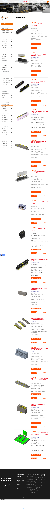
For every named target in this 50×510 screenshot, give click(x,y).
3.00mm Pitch (4, 141)
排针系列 (4, 54)
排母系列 (4, 56)
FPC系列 (3, 123)
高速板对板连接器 (5, 32)
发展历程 (28, 481)
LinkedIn (5, 485)
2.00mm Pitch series (6, 80)
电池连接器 (4, 69)
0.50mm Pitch (4, 37)
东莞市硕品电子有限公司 (7, 479)
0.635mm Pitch (5, 39)
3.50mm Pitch (4, 143)
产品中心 (32, 474)
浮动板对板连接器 (5, 30)
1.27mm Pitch (4, 47)
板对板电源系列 (5, 65)
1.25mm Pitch (4, 45)
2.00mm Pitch (4, 49)
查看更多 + (45, 48)
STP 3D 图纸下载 (34, 47)
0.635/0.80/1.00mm (5, 128)
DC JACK (4, 117)
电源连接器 (32, 479)
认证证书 (28, 479)
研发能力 (28, 487)
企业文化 (28, 482)
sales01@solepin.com (20, 489)
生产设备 (28, 484)
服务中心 (45, 475)
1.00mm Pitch (4, 43)
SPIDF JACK (4, 121)
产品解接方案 (37, 475)
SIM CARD (4, 115)
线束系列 (4, 106)
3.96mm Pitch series (6, 86)
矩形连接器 (4, 95)
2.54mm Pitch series (6, 82)
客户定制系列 (4, 110)
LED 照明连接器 (5, 119)
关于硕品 (28, 474)
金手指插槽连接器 (5, 93)
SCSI (3, 97)
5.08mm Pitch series (6, 89)
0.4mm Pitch (4, 34)
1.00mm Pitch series (5, 76)
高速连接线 (4, 108)
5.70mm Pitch (4, 149)
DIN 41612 (4, 58)
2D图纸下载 (33, 44)
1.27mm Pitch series (5, 78)
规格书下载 (39, 44)
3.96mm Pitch (4, 145)
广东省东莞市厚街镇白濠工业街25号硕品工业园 (20, 480)
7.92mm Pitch (4, 152)
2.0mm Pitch (4, 134)
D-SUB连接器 (4, 99)
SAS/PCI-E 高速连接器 (6, 102)
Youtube (8, 485)
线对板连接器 (32, 492)
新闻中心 (42, 475)
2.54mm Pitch (4, 52)
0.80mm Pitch (4, 41)
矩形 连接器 (32, 484)
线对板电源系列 (5, 67)
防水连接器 (32, 476)
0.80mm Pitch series (6, 73)
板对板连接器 (32, 478)
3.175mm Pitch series (6, 84)
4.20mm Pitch (4, 147)
